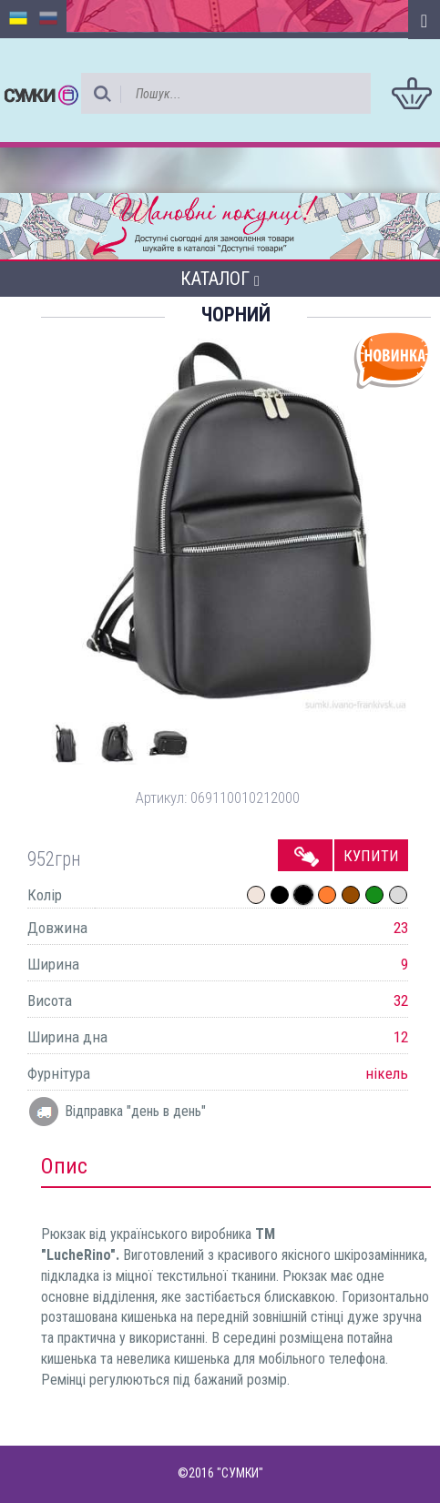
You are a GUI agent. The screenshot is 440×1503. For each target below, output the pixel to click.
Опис (64, 1166)
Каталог (220, 278)
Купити (371, 856)
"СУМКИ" (240, 1473)
